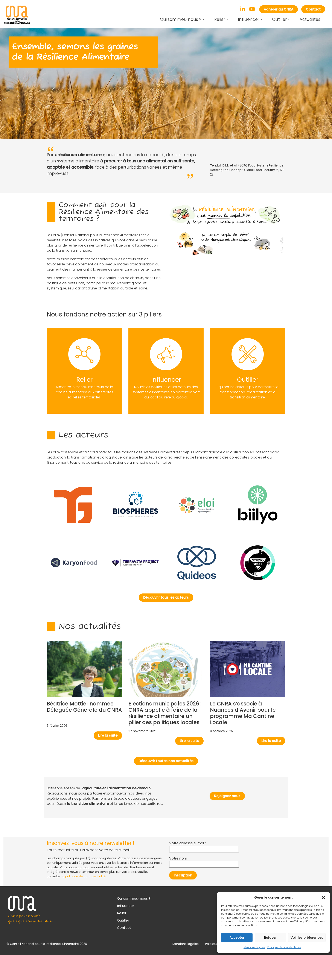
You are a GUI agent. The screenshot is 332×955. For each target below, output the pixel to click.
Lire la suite (107, 735)
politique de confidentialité (85, 876)
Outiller (279, 19)
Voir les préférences (307, 937)
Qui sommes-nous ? (180, 19)
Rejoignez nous (227, 795)
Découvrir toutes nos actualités (166, 760)
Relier (219, 19)
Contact (313, 9)
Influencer (248, 19)
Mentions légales (254, 947)
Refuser (270, 937)
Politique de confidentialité (284, 947)
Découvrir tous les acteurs (166, 597)
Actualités (310, 19)
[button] (323, 897)
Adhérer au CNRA (278, 9)
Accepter (237, 937)
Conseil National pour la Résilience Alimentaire (44, 944)
